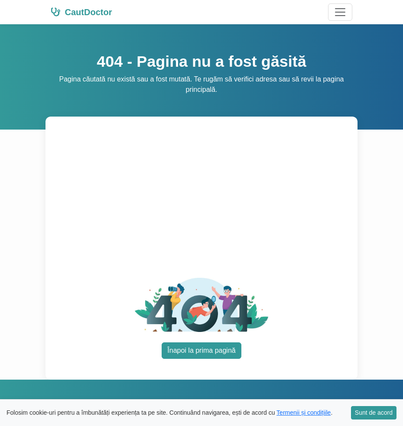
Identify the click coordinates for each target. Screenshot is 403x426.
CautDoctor (81, 12)
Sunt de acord (374, 412)
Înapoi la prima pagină (201, 350)
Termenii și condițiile (303, 412)
